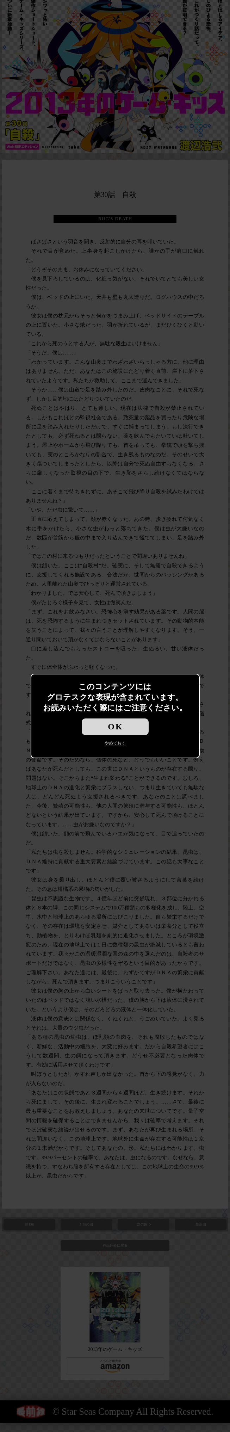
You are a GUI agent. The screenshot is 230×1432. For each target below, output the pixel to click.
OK (115, 726)
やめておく (115, 743)
